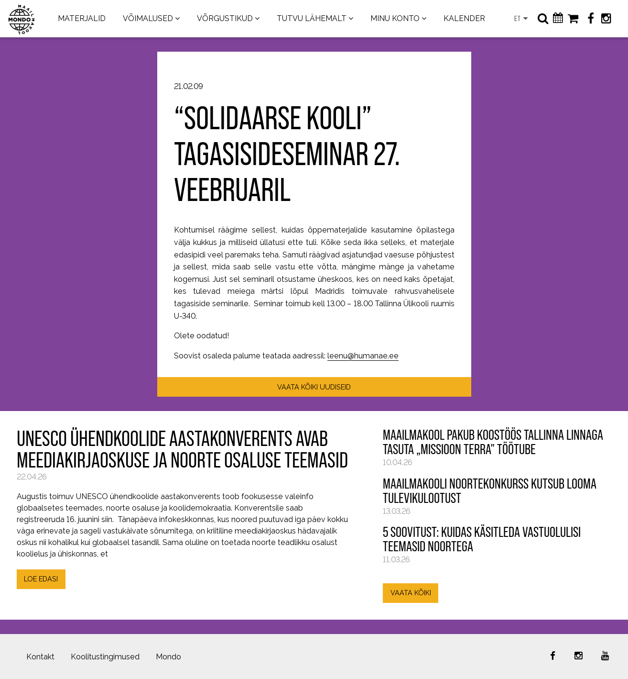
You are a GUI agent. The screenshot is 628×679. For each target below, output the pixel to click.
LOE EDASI (41, 579)
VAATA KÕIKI (410, 593)
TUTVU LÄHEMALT (311, 18)
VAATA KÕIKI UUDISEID (314, 387)
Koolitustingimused (105, 656)
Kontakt (40, 656)
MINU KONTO (395, 18)
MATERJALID (82, 18)
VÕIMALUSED (148, 18)
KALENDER (464, 18)
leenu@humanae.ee (363, 355)
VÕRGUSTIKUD (225, 18)
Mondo (168, 656)
